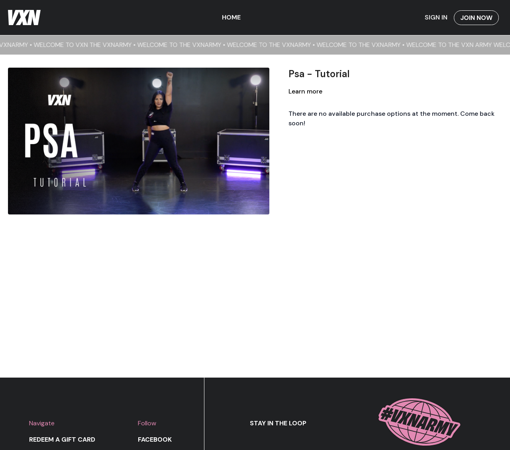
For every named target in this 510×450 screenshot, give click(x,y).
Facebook (155, 439)
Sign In (436, 17)
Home (231, 17)
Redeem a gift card (62, 439)
